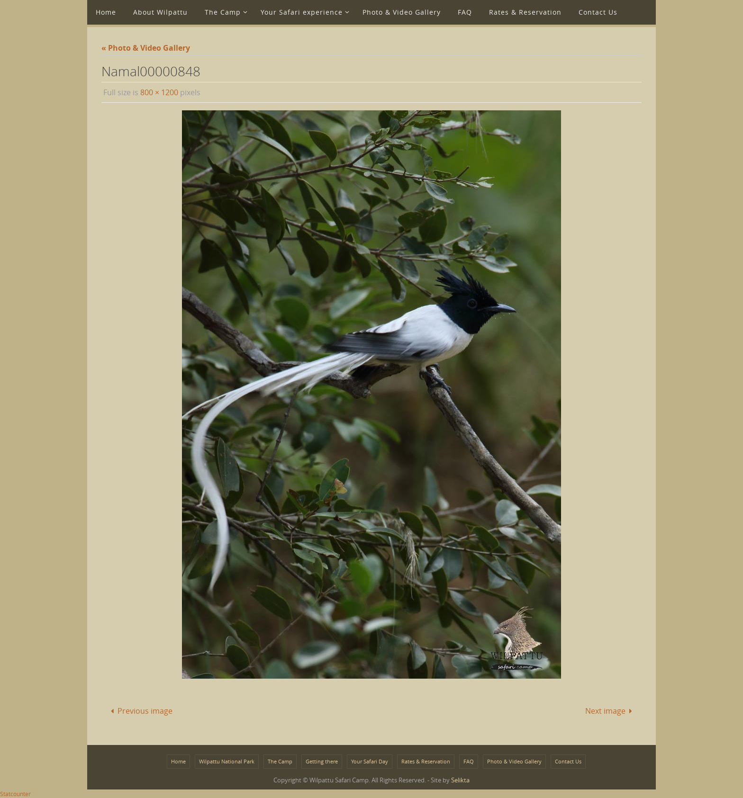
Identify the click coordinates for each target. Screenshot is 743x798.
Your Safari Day (369, 761)
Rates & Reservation (425, 761)
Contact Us (568, 761)
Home (178, 761)
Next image (610, 711)
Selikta (460, 780)
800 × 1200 (159, 92)
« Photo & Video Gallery (145, 48)
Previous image (139, 711)
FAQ (468, 761)
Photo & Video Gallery (514, 761)
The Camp (280, 761)
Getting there (322, 761)
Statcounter (15, 794)
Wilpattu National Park (226, 761)
